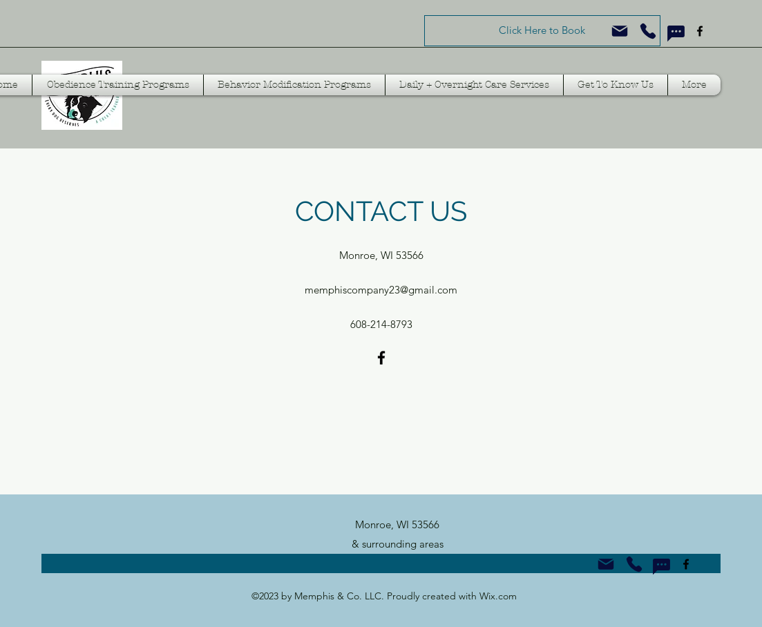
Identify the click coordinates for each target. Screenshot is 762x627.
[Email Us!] (606, 564)
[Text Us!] (676, 33)
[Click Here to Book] (542, 30)
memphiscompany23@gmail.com (381, 289)
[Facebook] (700, 31)
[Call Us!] (634, 564)
